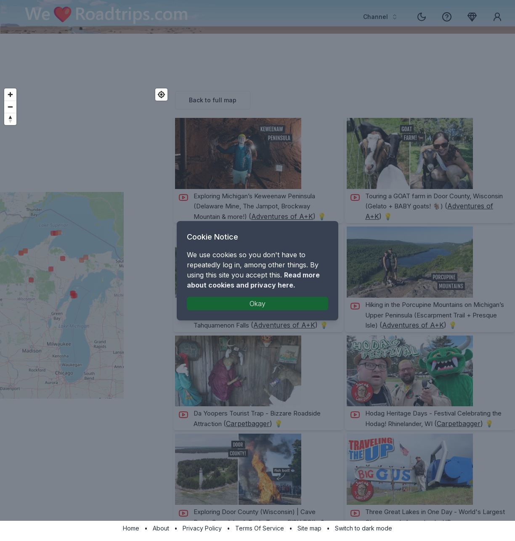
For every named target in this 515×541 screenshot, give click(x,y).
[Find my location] (161, 94)
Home (131, 528)
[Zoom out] (10, 107)
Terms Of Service (259, 528)
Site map (309, 528)
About (161, 528)
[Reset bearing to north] (10, 119)
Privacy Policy (202, 528)
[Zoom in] (10, 94)
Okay (257, 303)
